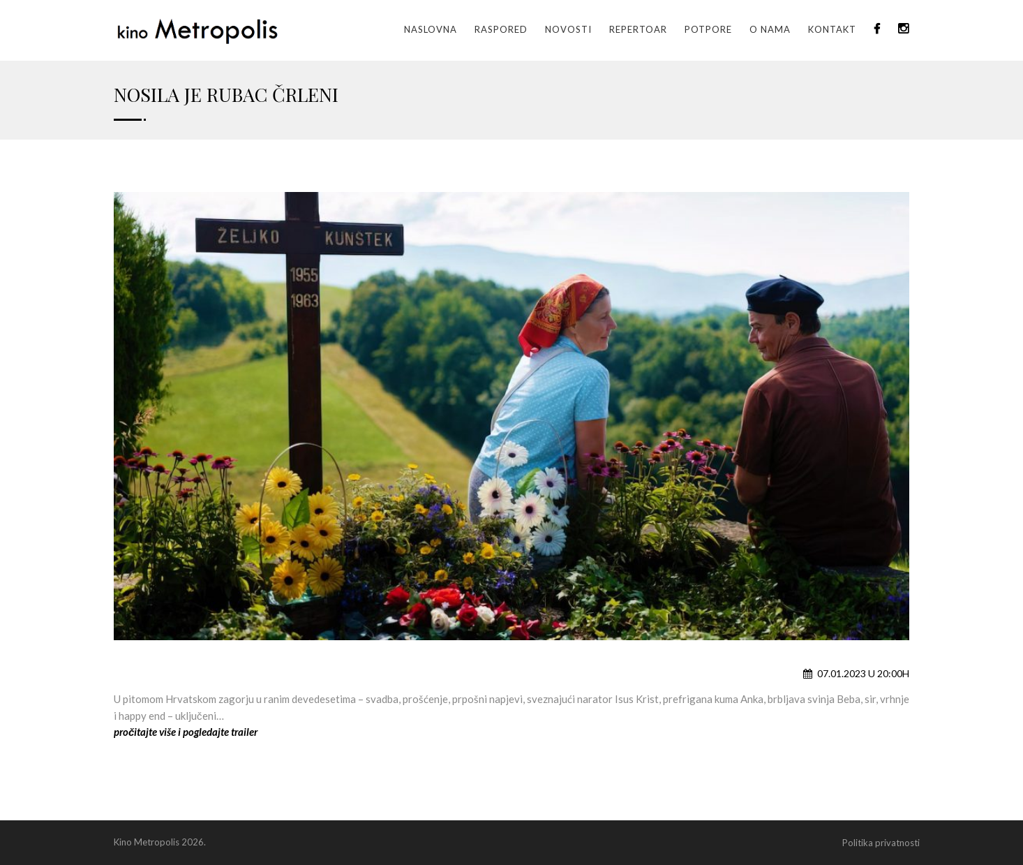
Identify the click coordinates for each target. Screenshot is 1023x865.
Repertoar (638, 29)
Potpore (708, 29)
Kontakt (832, 29)
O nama (770, 29)
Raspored (501, 29)
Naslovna (430, 29)
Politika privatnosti (881, 842)
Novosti (568, 29)
